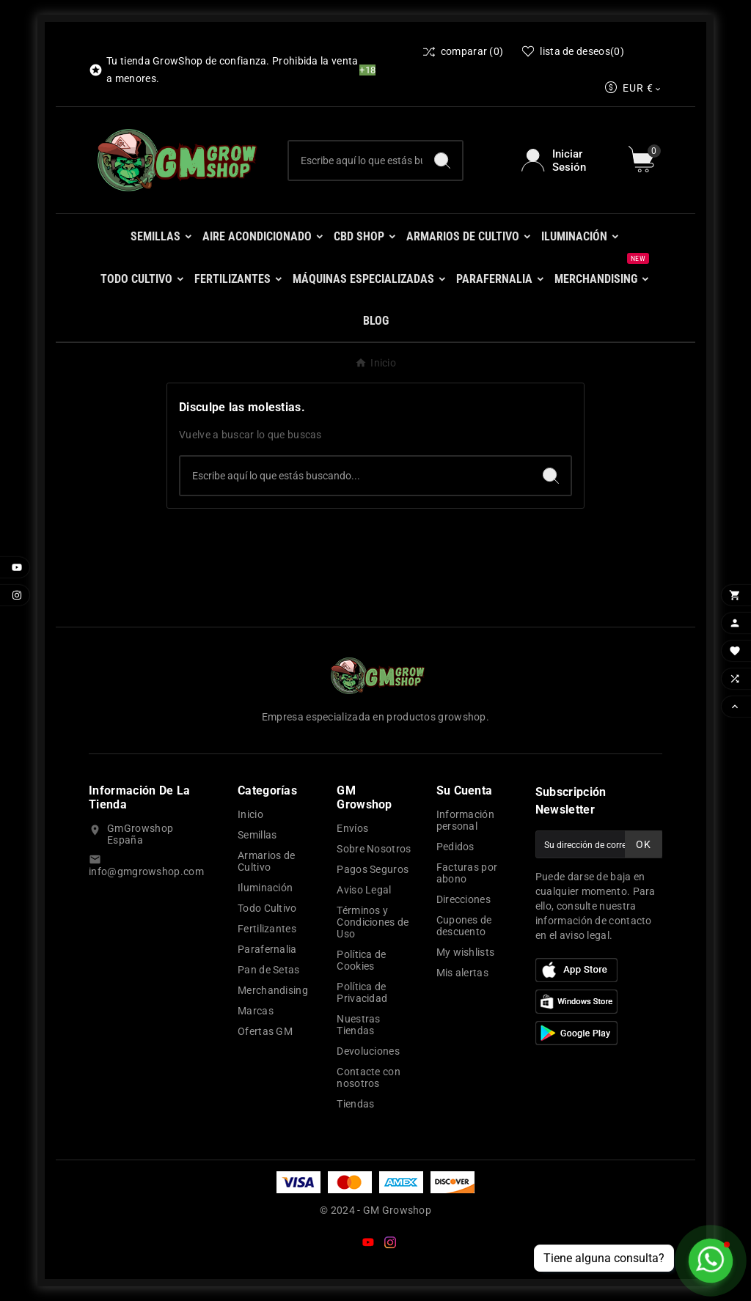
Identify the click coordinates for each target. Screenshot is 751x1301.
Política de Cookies (361, 960)
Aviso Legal (364, 890)
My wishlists (465, 952)
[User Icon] (565, 160)
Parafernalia (267, 949)
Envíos (352, 828)
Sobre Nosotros (374, 849)
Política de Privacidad (362, 992)
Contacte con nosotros (368, 1077)
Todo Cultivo (267, 908)
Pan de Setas (269, 970)
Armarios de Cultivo (266, 861)
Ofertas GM (265, 1031)
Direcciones (463, 899)
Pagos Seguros (373, 869)
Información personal (465, 820)
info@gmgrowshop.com (146, 871)
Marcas (256, 1011)
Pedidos (455, 846)
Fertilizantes (267, 929)
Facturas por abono (467, 873)
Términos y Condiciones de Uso (373, 922)
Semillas (257, 835)
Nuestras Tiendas (358, 1024)
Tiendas (355, 1104)
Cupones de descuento (464, 925)
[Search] (442, 160)
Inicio (250, 814)
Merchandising (273, 990)
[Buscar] (356, 160)
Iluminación (265, 887)
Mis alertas (462, 972)
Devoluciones (368, 1051)
